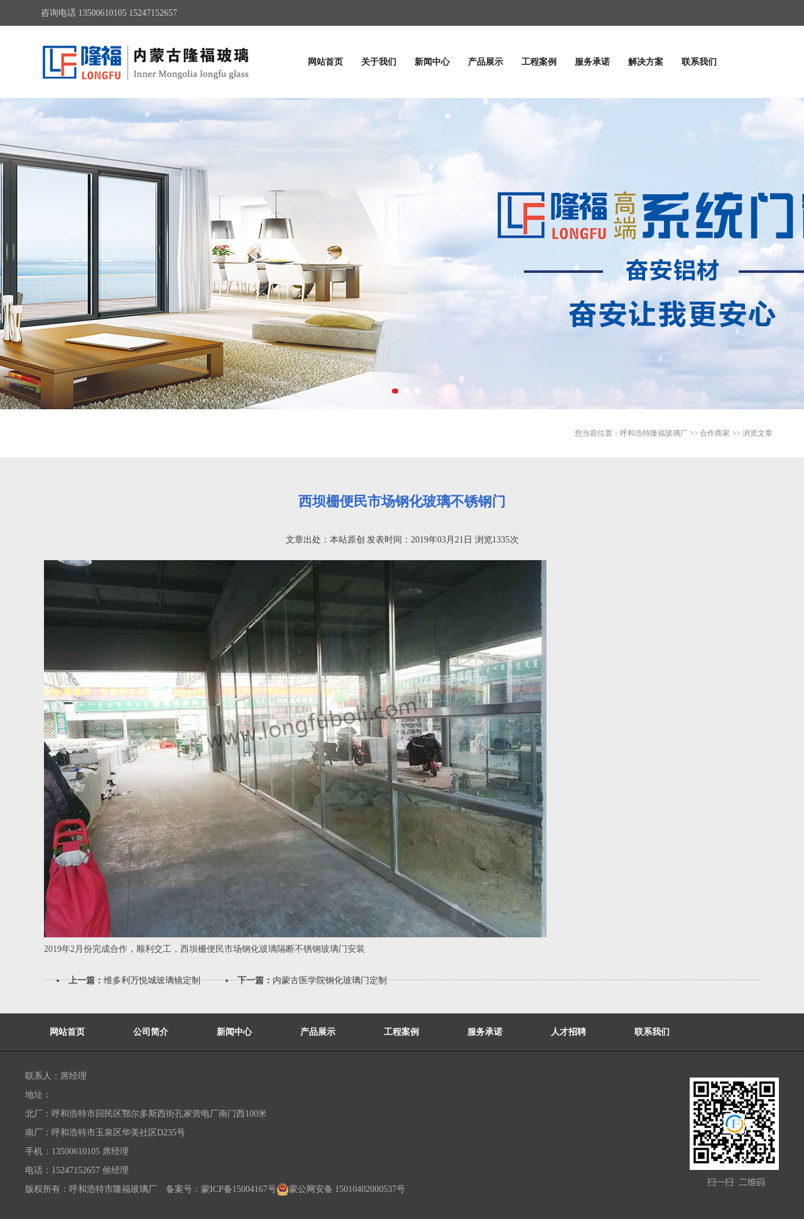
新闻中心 (432, 62)
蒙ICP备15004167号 (238, 1189)
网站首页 (325, 62)
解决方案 (645, 62)
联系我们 (699, 62)
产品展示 (485, 62)
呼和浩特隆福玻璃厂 (654, 433)
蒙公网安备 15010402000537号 (341, 1189)
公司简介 (150, 1032)
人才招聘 (568, 1032)
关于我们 (378, 62)
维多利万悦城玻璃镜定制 (152, 980)
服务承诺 (592, 62)
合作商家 (715, 433)
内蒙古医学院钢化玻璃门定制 (330, 980)
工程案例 (539, 62)
